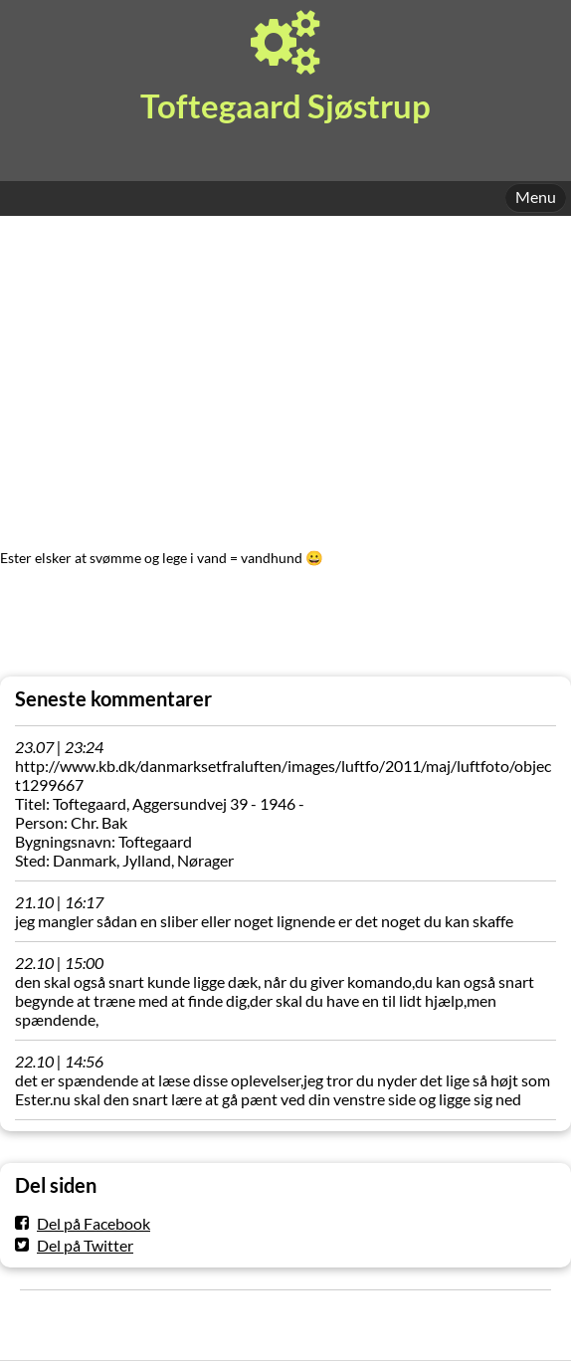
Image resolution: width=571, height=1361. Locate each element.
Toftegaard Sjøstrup (285, 106)
